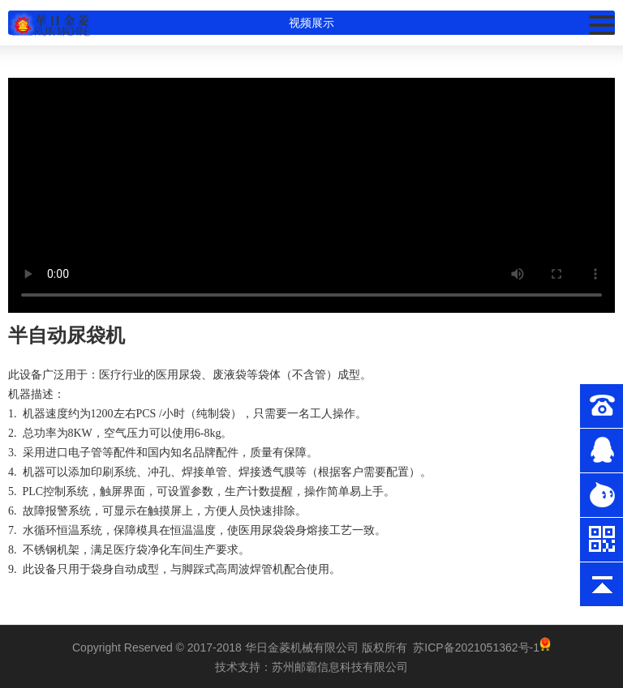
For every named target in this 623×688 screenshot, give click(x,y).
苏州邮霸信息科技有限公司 (340, 666)
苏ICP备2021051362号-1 (476, 647)
